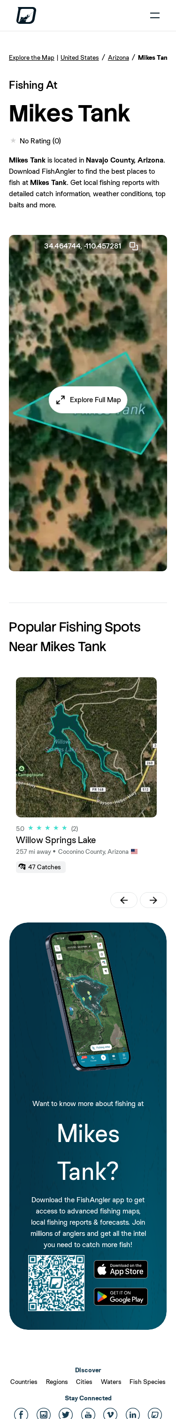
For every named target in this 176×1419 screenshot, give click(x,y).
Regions (57, 1381)
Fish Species (148, 1381)
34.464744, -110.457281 (91, 246)
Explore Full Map (95, 399)
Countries (24, 1381)
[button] (88, 399)
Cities (84, 1381)
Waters (111, 1381)
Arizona (118, 57)
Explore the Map (31, 57)
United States (80, 57)
